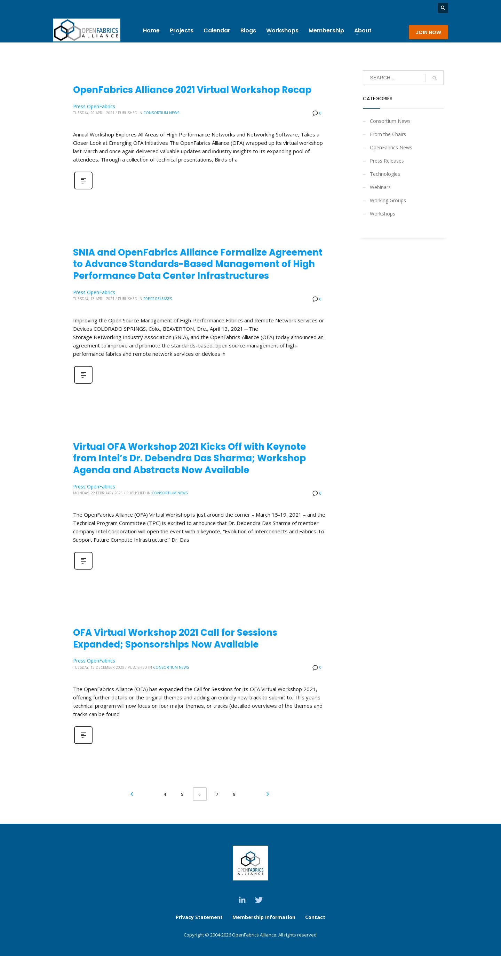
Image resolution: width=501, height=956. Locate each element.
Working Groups (388, 200)
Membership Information (264, 917)
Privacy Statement (199, 917)
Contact (315, 917)
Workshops (382, 213)
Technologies (385, 174)
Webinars (380, 187)
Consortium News (161, 112)
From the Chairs (388, 134)
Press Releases (157, 298)
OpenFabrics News (391, 147)
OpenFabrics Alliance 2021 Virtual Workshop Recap (192, 90)
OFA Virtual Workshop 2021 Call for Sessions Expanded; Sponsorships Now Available (175, 638)
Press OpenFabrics (94, 106)
